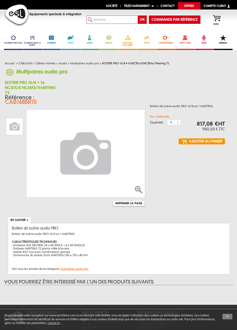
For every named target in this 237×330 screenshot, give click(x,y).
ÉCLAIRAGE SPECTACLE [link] (13, 39)
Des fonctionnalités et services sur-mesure (103, 294)
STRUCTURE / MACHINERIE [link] (127, 40)
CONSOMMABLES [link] (165, 39)
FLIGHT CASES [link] (184, 39)
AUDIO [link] (204, 39)
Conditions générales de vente (155, 293)
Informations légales (149, 289)
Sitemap (86, 302)
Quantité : (157, 119)
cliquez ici (53, 323)
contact (168, 6)
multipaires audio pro (74, 241)
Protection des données (151, 296)
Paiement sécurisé (147, 302)
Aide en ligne (89, 299)
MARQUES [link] (223, 39)
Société (111, 6)
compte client (215, 6)
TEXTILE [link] (146, 39)
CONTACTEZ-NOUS (41, 284)
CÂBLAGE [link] (108, 39)
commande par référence (175, 20)
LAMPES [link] (89, 39)
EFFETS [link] (70, 39)
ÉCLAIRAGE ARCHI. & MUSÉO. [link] (32, 40)
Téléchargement (137, 6)
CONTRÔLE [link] (51, 39)
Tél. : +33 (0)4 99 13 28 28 (40, 299)
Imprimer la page (128, 175)
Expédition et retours (150, 299)
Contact (87, 289)
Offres (189, 6)
